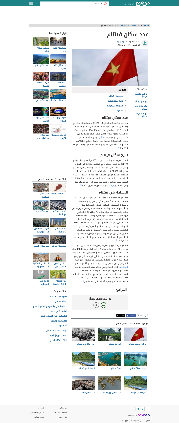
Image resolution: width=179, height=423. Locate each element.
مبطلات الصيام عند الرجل (56, 330)
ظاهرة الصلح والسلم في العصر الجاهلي (50, 306)
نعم (103, 305)
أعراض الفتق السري (58, 340)
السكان (102, 137)
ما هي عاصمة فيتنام (141, 95)
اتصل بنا (41, 408)
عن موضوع (63, 408)
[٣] (117, 240)
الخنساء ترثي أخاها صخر (57, 311)
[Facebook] (148, 409)
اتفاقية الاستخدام (37, 412)
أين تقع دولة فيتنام (141, 115)
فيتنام (111, 185)
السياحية (124, 267)
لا (96, 305)
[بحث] (105, 3)
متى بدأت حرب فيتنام (141, 107)
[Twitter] (143, 409)
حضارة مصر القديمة (58, 297)
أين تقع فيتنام (141, 101)
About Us (63, 417)
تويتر (123, 315)
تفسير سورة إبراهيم (58, 335)
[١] (118, 147)
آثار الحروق (62, 326)
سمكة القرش (61, 301)
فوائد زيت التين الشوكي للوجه (54, 316)
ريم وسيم (120, 41)
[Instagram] (137, 409)
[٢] (81, 185)
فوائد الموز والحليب (58, 321)
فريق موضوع (39, 417)
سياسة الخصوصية (60, 412)
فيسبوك (132, 315)
